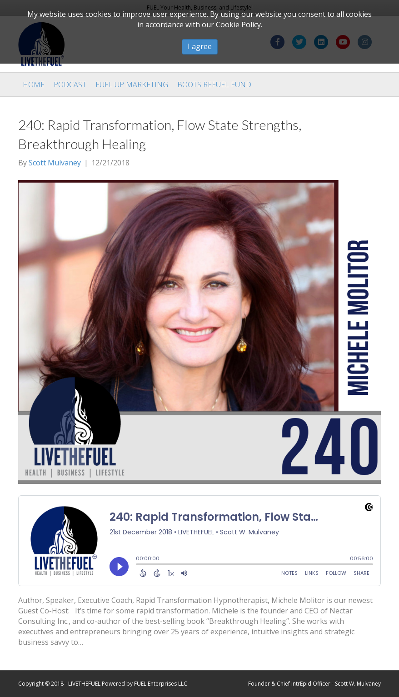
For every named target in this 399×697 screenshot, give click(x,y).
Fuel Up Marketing (131, 85)
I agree (200, 46)
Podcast (70, 85)
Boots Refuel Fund (214, 85)
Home (34, 85)
